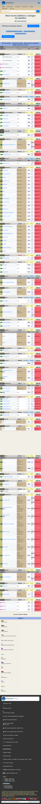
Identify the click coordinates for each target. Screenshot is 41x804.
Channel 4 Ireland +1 (7, 370)
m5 (3, 468)
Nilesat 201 (6, 412)
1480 (37, 474)
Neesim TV (5, 586)
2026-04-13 (37, 577)
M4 (3, 462)
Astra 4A (6, 151)
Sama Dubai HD (6, 401)
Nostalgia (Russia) (7, 173)
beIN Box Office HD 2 (7, 312)
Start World (5, 272)
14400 (37, 397)
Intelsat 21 (7, 89)
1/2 (39, 255)
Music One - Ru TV (7, 216)
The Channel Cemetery (8, 762)
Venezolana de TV (7, 92)
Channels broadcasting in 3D (10, 773)
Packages (5, 759)
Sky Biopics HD (6, 83)
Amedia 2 (5, 240)
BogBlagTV (5, 108)
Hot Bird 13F (7, 103)
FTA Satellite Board (8, 788)
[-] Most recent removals (29, 31)
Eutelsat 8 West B (8, 112)
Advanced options (33, 25)
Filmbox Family (6, 531)
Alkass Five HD (6, 594)
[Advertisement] (20, 443)
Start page (10, 698)
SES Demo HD (6, 163)
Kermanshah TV (6, 74)
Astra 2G (6, 288)
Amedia (4, 244)
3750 (37, 89)
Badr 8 (6, 583)
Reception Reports (7, 752)
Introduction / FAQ (7, 703)
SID (29, 48)
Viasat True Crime (7, 388)
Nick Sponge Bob (6, 292)
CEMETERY (4, 8)
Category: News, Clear (9, 779)
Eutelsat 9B (6, 96)
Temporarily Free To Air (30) (10, 742)
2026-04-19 (37, 92)
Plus (3, 219)
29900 (37, 139)
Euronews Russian (7, 99)
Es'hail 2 (6, 305)
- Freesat (29, 759)
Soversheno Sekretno (7, 226)
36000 (37, 158)
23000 (37, 288)
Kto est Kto (5, 170)
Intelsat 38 (6, 255)
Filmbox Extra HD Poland (8, 524)
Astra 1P (6, 360)
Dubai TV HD (5, 399)
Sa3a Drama (5, 119)
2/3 (39, 78)
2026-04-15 (37, 336)
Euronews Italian (6, 326)
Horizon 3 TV (5, 350)
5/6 (39, 112)
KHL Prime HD (6, 202)
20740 (37, 297)
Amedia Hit (5, 237)
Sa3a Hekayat (6, 126)
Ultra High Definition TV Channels (12, 769)
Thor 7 (5, 456)
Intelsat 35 (7, 426)
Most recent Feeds (8, 786)
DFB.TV (4, 363)
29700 (37, 599)
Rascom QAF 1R (8, 348)
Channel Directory (7, 755)
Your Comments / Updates (21, 614)
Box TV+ (4, 205)
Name (3, 48)
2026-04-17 (37, 154)
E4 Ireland (5, 376)
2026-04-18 (37, 115)
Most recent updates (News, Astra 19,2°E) (13, 731)
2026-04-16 (37, 301)
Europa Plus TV (6, 181)
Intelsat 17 (6, 158)
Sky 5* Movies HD (7, 577)
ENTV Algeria (5, 301)
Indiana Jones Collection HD (9, 144)
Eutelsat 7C (6, 474)
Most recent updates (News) (10, 719)
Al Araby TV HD (6, 415)
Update (37, 48)
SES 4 (6, 297)
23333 (37, 255)
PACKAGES (25, 6)
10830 (37, 167)
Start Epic (5, 265)
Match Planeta (6, 198)
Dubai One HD (6, 404)
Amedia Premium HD (7, 233)
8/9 (39, 131)
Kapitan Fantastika (7, 247)
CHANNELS (17, 6)
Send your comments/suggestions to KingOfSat (13, 716)
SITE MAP (11, 8)
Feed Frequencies (8, 785)
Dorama (4, 251)
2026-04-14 (37, 399)
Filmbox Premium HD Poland (9, 539)
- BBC (25, 759)
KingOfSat (35, 801)
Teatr (4, 195)
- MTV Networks (20, 759)
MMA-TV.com (6, 209)
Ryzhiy (4, 177)
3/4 (39, 54)
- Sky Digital (14, 759)
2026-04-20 (37, 57)
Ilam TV (4, 71)
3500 (37, 54)
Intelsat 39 (6, 54)
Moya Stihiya (5, 230)
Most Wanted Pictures (7, 766)
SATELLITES (10, 6)
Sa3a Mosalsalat (6, 122)
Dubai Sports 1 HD (7, 406)
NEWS (3, 6)
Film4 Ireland (6, 484)
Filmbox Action (6, 515)
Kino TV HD (5, 547)
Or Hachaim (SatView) (7, 476)
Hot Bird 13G (7, 383)
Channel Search (7, 745)
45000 (37, 223)
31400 (37, 131)
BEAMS (31, 6)
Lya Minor (5, 188)
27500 (37, 78)
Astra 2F (6, 78)
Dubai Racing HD (6, 408)
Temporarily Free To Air (20, 33)
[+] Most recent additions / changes (14, 31)
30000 (37, 151)
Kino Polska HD (6, 500)
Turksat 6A (6, 262)
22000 (37, 489)
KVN (3, 191)
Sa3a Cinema (5, 115)
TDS (3, 135)
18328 (37, 348)
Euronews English (7, 322)
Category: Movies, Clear (9, 781)
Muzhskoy (5, 184)
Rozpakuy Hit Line (7, 154)
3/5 (39, 419)
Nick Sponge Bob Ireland (8, 282)
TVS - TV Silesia (6, 391)
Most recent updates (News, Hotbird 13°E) (13, 728)
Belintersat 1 (7, 167)
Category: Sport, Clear (9, 778)
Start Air (4, 268)
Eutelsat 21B (7, 397)
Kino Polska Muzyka (7, 507)
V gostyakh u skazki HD (8, 212)
